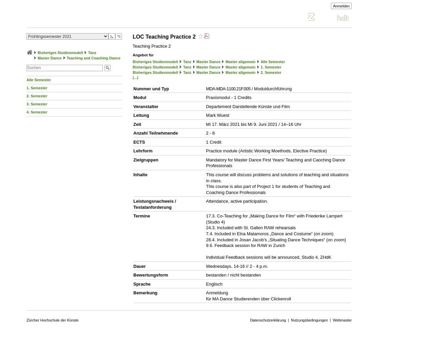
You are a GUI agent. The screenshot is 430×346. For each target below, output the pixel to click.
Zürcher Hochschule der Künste (53, 320)
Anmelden (341, 6)
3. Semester (37, 104)
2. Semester (37, 96)
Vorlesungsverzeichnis (76, 17)
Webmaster (342, 320)
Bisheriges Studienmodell (60, 53)
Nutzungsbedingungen (309, 320)
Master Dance (50, 58)
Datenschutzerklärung (268, 320)
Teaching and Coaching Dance (93, 58)
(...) (135, 78)
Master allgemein (240, 62)
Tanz (92, 53)
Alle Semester (39, 80)
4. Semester (37, 112)
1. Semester (37, 88)
